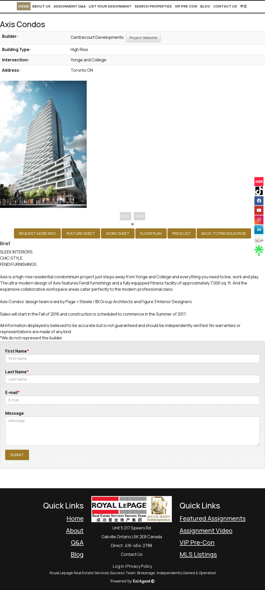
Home (23, 6)
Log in (118, 566)
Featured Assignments (213, 518)
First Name (16, 351)
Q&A (77, 542)
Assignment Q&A (70, 6)
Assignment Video (206, 530)
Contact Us (225, 6)
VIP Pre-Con (186, 6)
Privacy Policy (139, 566)
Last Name (16, 372)
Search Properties (153, 6)
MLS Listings (198, 554)
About (75, 530)
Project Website (143, 37)
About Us (41, 6)
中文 (243, 6)
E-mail (11, 392)
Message (14, 413)
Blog (205, 6)
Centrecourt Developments (97, 37)
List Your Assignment (110, 6)
